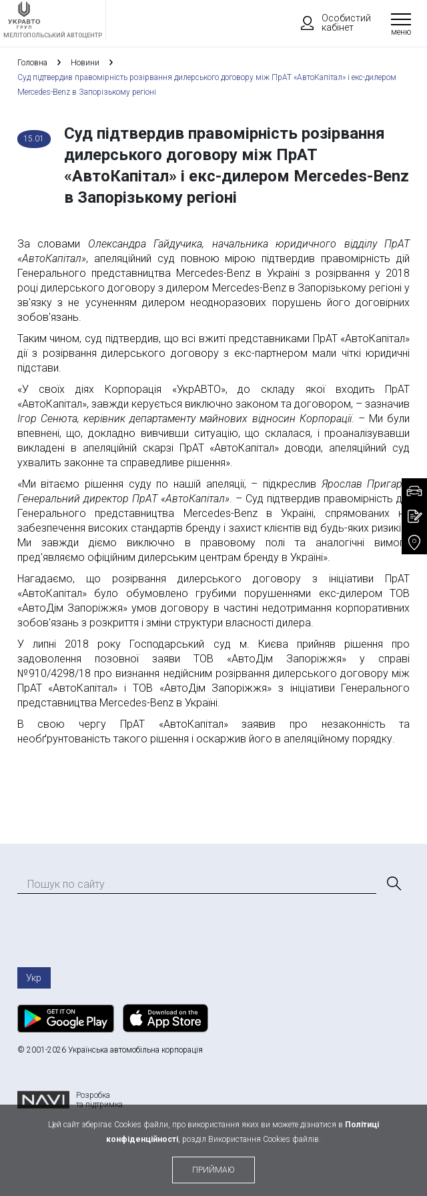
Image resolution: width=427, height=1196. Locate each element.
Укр (33, 978)
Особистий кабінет (329, 22)
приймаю (213, 1170)
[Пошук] (393, 884)
